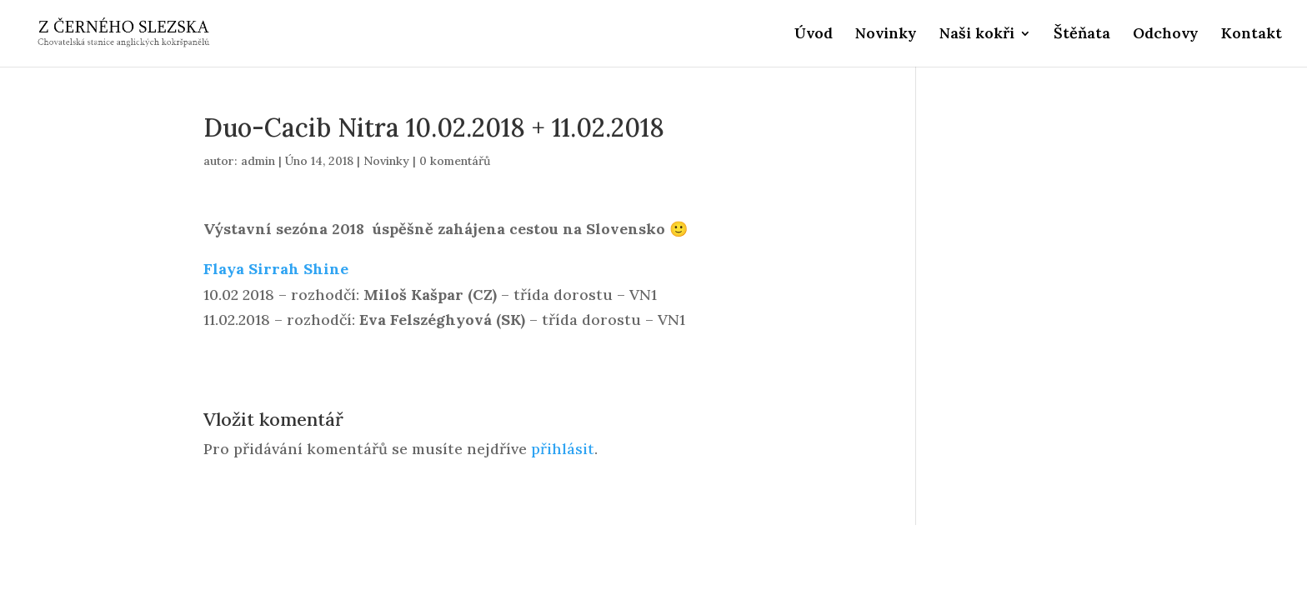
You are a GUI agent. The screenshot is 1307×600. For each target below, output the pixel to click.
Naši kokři (976, 35)
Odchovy (1166, 35)
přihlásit (562, 448)
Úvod (813, 35)
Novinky (886, 35)
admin (258, 160)
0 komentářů (454, 160)
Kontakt (1251, 35)
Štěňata (1082, 35)
